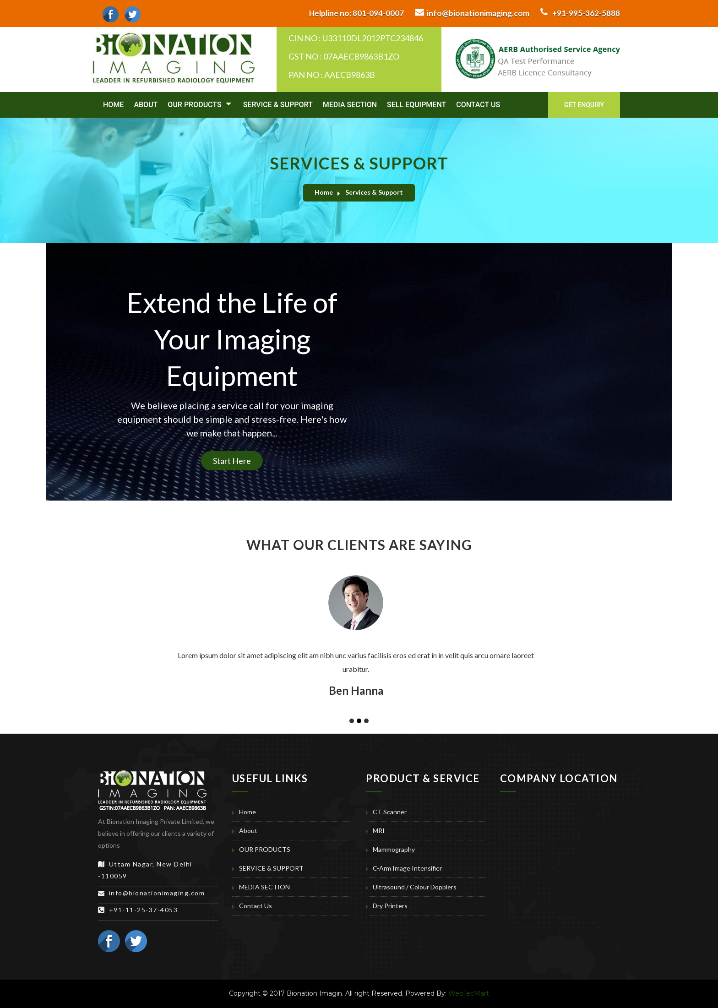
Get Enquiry (584, 105)
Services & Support (374, 192)
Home (113, 104)
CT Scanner (390, 812)
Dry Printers (390, 906)
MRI (379, 830)
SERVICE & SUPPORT (278, 104)
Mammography (394, 849)
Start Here (232, 461)
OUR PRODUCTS (199, 104)
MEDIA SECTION (350, 104)
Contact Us (478, 104)
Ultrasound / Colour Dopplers (415, 887)
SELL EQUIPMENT (416, 104)
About (146, 104)
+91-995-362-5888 (586, 13)
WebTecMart (468, 993)
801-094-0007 (356, 13)
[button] (59, 590)
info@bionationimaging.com (478, 13)
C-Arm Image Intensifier (407, 868)
